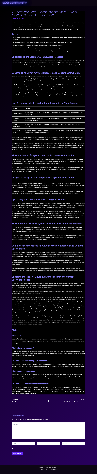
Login (80, 3)
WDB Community (15, 3)
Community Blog (88, 3)
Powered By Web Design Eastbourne (48, 469)
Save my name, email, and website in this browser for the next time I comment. (32, 449)
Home (74, 3)
